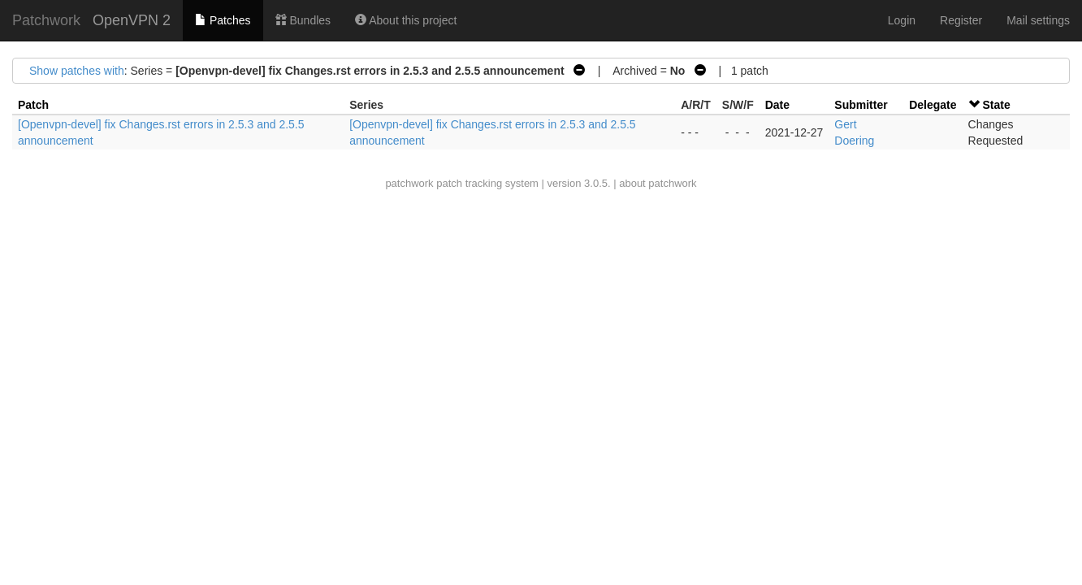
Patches (222, 20)
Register (961, 20)
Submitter (860, 104)
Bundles (303, 20)
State (996, 104)
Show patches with (76, 70)
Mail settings (1038, 20)
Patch (33, 104)
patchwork (409, 183)
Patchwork (46, 20)
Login (901, 20)
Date (777, 104)
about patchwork (657, 183)
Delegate (932, 104)
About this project (406, 20)
